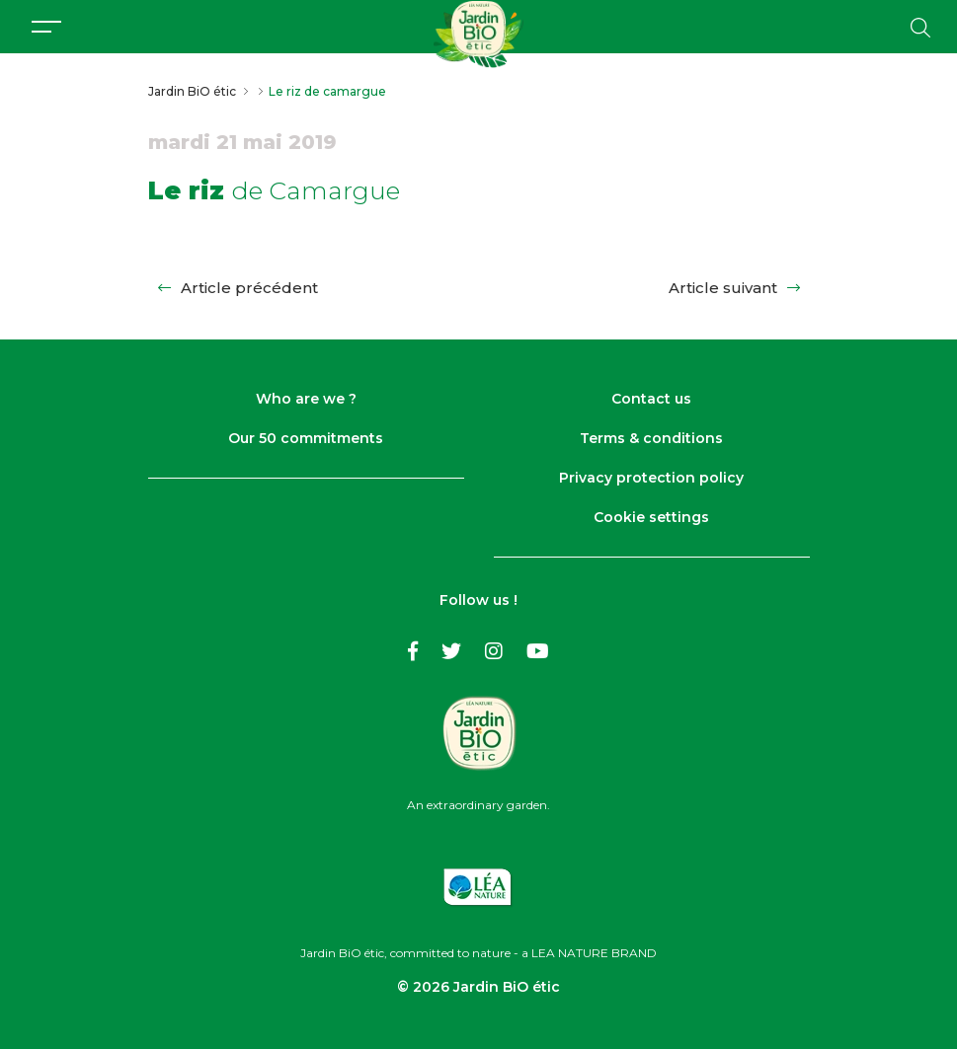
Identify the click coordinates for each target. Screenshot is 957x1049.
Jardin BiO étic (192, 91)
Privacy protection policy (651, 478)
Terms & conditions (651, 438)
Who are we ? (306, 399)
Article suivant (734, 287)
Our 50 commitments (305, 438)
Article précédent (238, 287)
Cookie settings (651, 517)
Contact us (651, 399)
